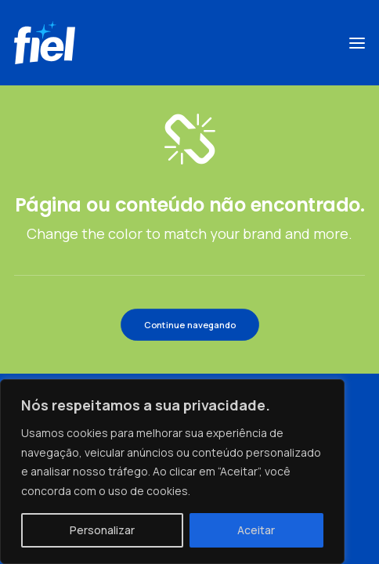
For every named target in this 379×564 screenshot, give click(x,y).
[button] (357, 42)
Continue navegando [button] (189, 324)
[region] (172, 471)
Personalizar (102, 529)
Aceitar (256, 529)
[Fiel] (44, 42)
